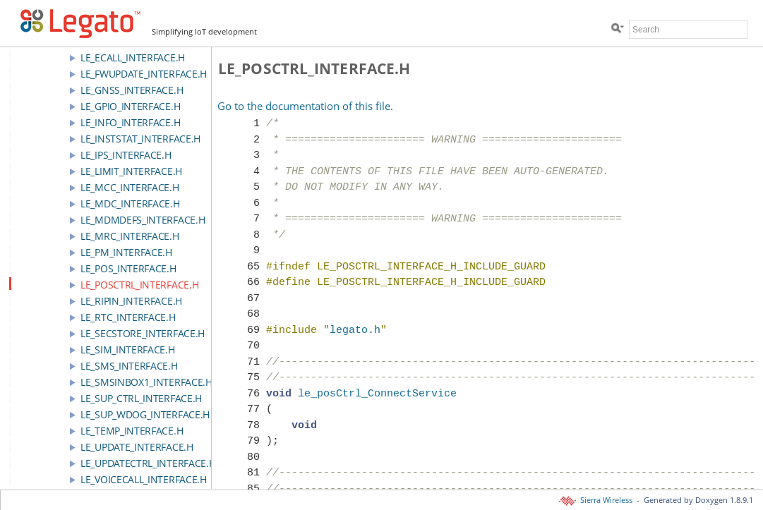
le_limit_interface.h (131, 171)
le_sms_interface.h (129, 365)
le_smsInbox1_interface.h (146, 382)
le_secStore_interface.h (142, 333)
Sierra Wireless (597, 500)
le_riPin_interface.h (131, 301)
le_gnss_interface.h (131, 90)
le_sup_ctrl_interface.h (141, 398)
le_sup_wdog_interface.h (145, 414)
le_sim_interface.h (127, 349)
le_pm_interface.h (126, 252)
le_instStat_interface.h (140, 138)
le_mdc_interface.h (130, 203)
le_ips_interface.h (126, 155)
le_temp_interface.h (131, 430)
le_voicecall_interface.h (143, 479)
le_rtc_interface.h (128, 317)
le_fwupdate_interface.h (143, 73)
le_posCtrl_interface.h (139, 284)
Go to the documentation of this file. (305, 106)
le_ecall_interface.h (132, 57)
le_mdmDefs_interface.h (142, 219)
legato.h (355, 331)
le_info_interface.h (130, 122)
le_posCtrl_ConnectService (377, 394)
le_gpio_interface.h (130, 106)
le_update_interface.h (136, 447)
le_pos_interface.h (128, 268)
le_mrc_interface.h (129, 236)
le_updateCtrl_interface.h (148, 463)
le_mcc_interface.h (129, 187)
